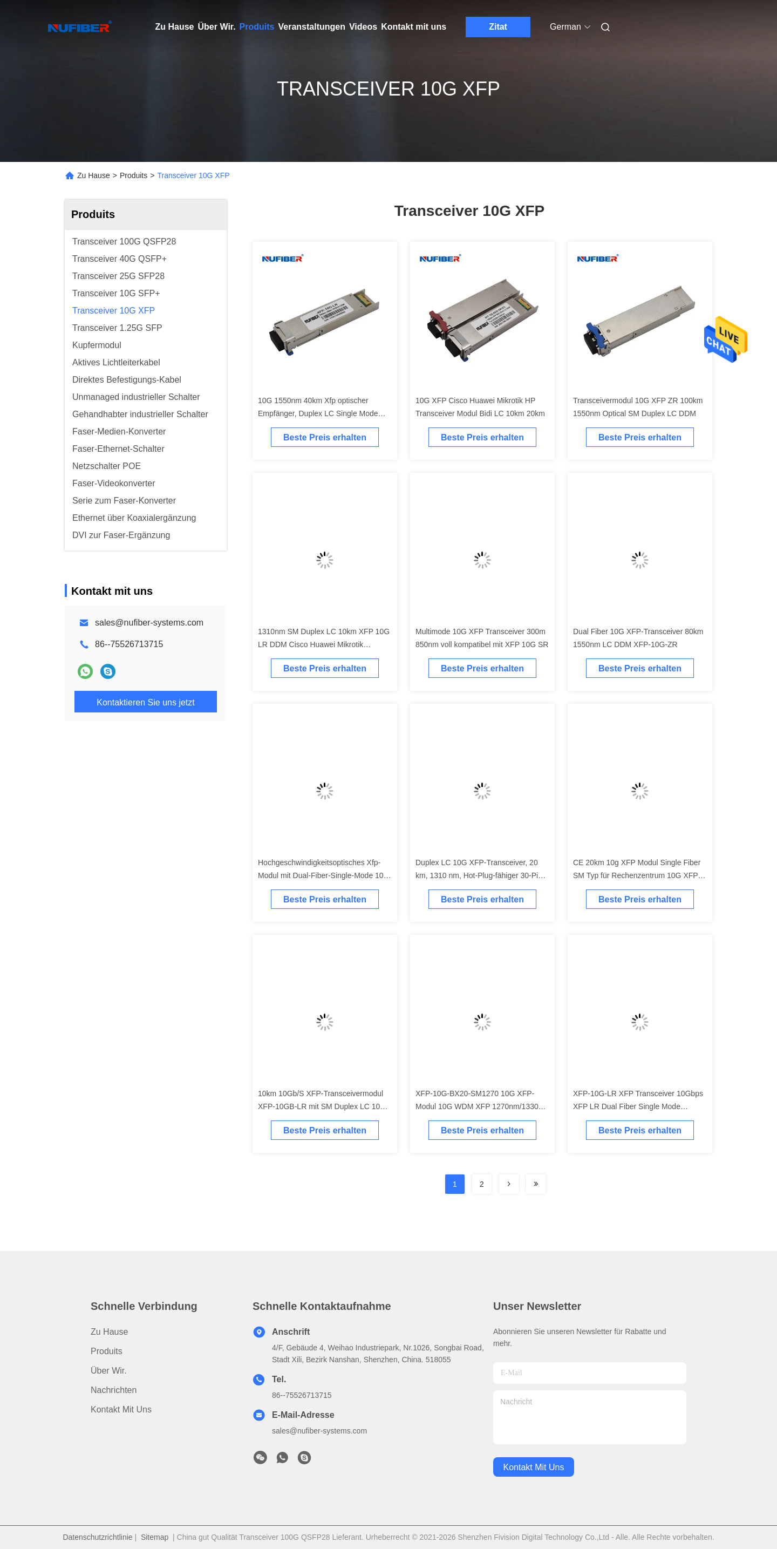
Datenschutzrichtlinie (97, 1537)
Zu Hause (174, 26)
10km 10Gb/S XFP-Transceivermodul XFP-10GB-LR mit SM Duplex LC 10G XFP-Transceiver (322, 1106)
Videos (363, 26)
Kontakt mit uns (413, 26)
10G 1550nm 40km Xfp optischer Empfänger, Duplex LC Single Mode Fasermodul (318, 413)
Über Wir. (217, 26)
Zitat (498, 26)
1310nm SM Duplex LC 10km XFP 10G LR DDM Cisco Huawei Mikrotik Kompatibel (324, 644)
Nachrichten (114, 1390)
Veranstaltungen (311, 26)
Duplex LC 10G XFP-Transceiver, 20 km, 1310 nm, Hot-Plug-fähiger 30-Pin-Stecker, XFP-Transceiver (480, 875)
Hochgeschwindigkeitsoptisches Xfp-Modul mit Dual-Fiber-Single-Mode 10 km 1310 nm (321, 875)
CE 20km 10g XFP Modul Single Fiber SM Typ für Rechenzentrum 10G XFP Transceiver (636, 875)
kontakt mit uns (533, 1467)
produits (106, 1351)
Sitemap (154, 1537)
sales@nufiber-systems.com (149, 622)
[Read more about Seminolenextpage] (509, 1184)
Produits (257, 26)
